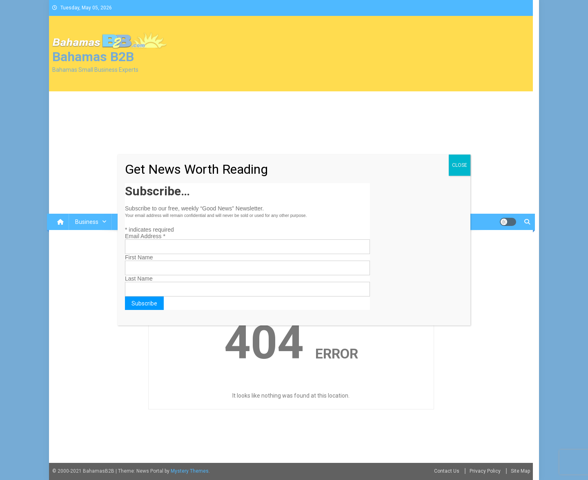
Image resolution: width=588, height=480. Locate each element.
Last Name (139, 278)
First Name (139, 257)
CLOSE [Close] (459, 165)
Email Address (145, 236)
